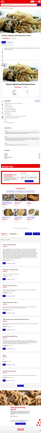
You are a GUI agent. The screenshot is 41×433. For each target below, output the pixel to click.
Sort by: (2, 239)
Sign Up (32, 1)
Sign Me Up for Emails (29, 181)
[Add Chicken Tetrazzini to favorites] (15, 206)
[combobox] (19, 5)
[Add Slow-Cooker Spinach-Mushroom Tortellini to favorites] (27, 222)
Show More (21, 377)
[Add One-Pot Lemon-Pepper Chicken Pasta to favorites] (2, 222)
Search (39, 4)
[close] (40, 430)
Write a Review (28, 233)
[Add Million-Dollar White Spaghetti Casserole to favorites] (15, 222)
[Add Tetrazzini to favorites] (27, 206)
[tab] (4, 233)
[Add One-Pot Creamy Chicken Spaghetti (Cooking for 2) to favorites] (2, 207)
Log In (36, 1)
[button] (2, 52)
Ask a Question (36, 233)
